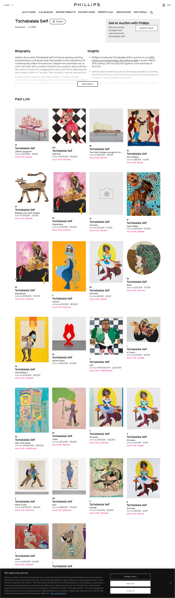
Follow (57, 21)
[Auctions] (29, 12)
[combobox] (8, 5)
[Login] (166, 5)
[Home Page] (87, 5)
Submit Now (146, 28)
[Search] (151, 12)
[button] (32, 135)
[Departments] (65, 12)
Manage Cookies (130, 576)
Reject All (130, 583)
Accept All (130, 591)
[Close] (171, 583)
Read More (87, 84)
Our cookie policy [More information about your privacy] (58, 593)
